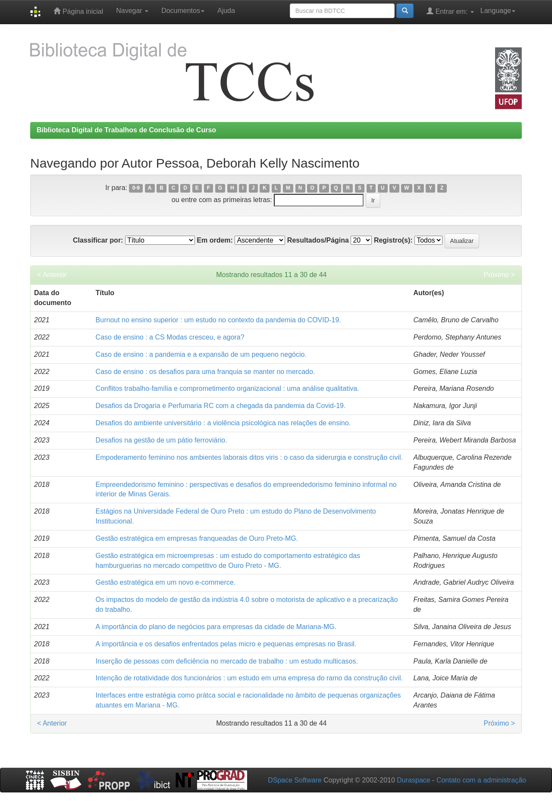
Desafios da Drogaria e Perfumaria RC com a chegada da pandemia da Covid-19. (221, 405)
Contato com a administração (481, 780)
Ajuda (226, 10)
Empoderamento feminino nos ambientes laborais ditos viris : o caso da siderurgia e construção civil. (249, 457)
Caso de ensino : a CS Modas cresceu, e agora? (170, 337)
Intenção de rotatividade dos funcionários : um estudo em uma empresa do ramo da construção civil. (249, 678)
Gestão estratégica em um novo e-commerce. (166, 582)
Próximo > (499, 274)
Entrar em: (450, 11)
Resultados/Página (318, 240)
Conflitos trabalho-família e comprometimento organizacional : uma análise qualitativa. (227, 388)
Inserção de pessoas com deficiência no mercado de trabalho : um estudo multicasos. (227, 661)
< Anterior (52, 274)
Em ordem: (215, 240)
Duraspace (413, 780)
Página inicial (78, 11)
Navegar (132, 10)
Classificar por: (98, 240)
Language (497, 10)
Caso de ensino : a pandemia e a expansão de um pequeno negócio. (201, 354)
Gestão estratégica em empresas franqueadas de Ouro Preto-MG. (197, 538)
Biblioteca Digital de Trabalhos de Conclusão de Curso (126, 130)
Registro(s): (393, 240)
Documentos (182, 10)
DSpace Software (295, 780)
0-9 (136, 188)
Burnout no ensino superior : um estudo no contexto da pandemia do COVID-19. (218, 320)
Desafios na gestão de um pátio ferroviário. (161, 440)
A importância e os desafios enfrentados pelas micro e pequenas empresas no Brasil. (226, 644)
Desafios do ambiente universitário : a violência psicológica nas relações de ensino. (223, 423)
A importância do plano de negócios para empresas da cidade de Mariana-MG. (216, 626)
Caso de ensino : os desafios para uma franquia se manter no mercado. (205, 371)
